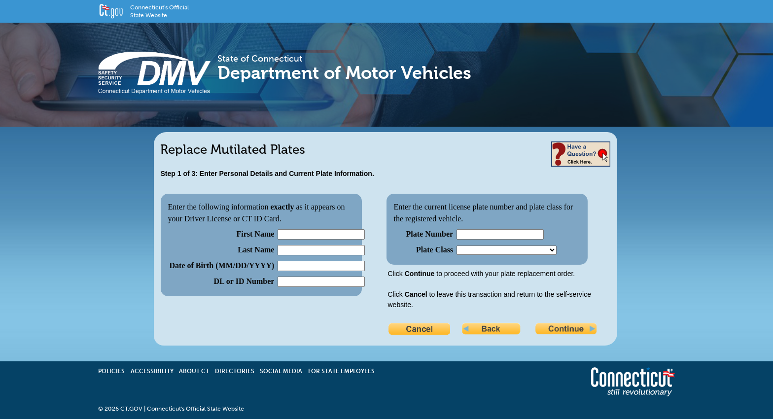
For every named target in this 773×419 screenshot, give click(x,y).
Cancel (420, 329)
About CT (194, 371)
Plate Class (434, 249)
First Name (255, 234)
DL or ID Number (244, 281)
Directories (234, 371)
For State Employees (341, 371)
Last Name (256, 249)
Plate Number (430, 234)
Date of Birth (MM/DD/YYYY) (222, 265)
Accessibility (152, 371)
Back (493, 329)
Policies (111, 371)
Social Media (281, 371)
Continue (567, 329)
